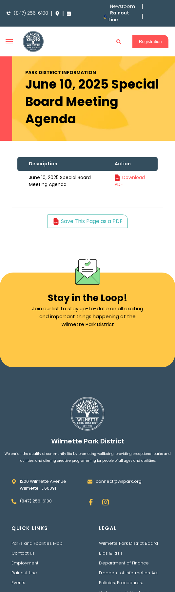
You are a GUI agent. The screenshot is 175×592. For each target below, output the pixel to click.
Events (18, 583)
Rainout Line (24, 573)
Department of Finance (124, 563)
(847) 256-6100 (31, 13)
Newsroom (122, 6)
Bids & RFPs (111, 553)
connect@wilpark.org (119, 481)
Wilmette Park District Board (128, 543)
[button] (119, 41)
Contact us (23, 553)
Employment (24, 563)
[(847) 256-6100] (8, 13)
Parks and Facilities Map (37, 543)
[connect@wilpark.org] (90, 481)
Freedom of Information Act (128, 573)
